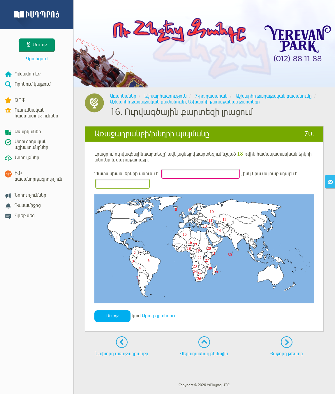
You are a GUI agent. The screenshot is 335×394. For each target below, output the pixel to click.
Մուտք (112, 316)
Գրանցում (37, 59)
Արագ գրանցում (159, 316)
